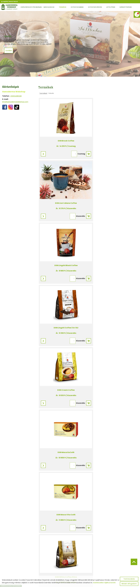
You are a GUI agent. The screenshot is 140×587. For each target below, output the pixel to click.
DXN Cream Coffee (63, 252)
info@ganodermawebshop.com (15, 102)
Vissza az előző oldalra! (53, 569)
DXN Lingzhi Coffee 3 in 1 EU (113, 194)
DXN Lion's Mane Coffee (113, 136)
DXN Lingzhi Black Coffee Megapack (113, 426)
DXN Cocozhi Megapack (63, 542)
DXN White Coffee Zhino (113, 310)
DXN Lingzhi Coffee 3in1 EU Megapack (63, 484)
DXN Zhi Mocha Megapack (113, 484)
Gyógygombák (77, 7)
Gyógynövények (95, 7)
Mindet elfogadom (129, 584)
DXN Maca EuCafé (113, 252)
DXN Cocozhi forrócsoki (63, 426)
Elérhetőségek (126, 7)
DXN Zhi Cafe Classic (63, 368)
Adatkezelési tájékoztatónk (104, 582)
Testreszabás (129, 579)
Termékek (62, 7)
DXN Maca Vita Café (63, 310)
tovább (9, 51)
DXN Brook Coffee (63, 136)
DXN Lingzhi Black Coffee (63, 194)
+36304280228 (16, 96)
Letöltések (110, 7)
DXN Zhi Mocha (113, 368)
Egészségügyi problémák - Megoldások (37, 7)
